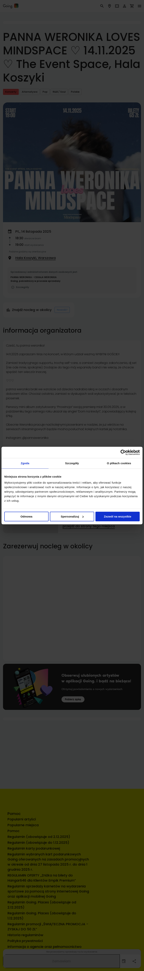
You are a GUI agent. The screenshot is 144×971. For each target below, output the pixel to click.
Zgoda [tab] (25, 463)
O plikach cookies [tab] (119, 463)
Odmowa (26, 516)
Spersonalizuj (72, 516)
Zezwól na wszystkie (117, 516)
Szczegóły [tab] (72, 463)
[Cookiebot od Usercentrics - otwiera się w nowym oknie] (123, 452)
